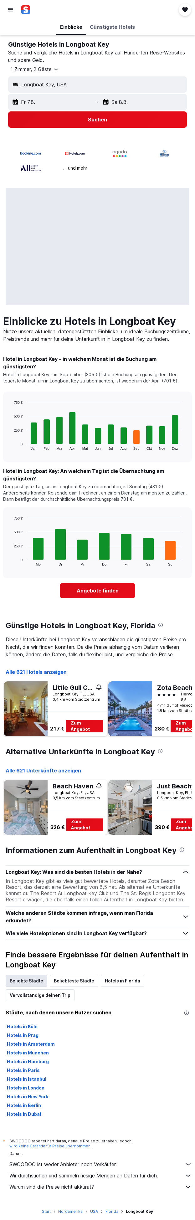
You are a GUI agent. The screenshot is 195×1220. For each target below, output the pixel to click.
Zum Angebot (80, 726)
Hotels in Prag (22, 1035)
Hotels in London (25, 1087)
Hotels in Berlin (24, 1105)
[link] (97, 590)
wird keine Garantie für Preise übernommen (49, 1146)
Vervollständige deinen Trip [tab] (40, 995)
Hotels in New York (27, 1096)
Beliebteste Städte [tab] (74, 980)
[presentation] (160, 625)
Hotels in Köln (22, 1026)
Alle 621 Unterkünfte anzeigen (43, 770)
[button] (11, 10)
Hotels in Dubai (24, 1114)
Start (46, 1211)
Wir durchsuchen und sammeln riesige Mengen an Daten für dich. (100, 1175)
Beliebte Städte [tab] (26, 980)
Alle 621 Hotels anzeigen (36, 672)
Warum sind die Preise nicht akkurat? (100, 1187)
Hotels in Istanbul (26, 1079)
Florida (111, 1211)
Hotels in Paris (23, 1070)
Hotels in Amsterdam (31, 1044)
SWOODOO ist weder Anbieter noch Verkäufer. (100, 1164)
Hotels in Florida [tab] (122, 980)
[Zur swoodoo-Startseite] (41, 9)
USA (94, 1211)
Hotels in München (28, 1052)
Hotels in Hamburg (28, 1061)
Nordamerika (70, 1211)
